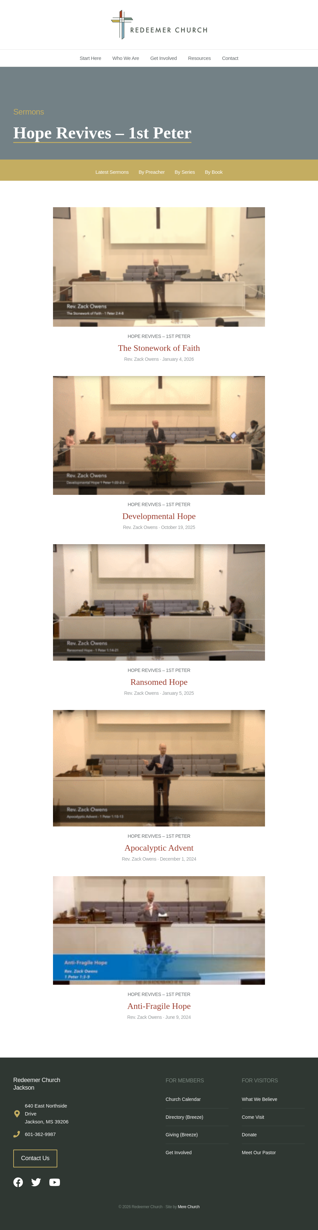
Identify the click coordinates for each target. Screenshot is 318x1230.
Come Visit (253, 1117)
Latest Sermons (112, 172)
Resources (199, 58)
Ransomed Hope (159, 682)
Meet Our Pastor (259, 1152)
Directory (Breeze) (184, 1117)
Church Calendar (183, 1099)
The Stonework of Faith (159, 348)
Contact (230, 58)
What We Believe (259, 1099)
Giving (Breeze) (182, 1134)
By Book (213, 172)
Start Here (90, 58)
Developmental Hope (159, 516)
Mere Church (189, 1207)
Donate (249, 1134)
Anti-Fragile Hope (158, 1006)
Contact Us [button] (35, 1158)
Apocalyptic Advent (159, 848)
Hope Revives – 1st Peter (159, 336)
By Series (185, 172)
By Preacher (151, 172)
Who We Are (125, 58)
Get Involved (163, 58)
